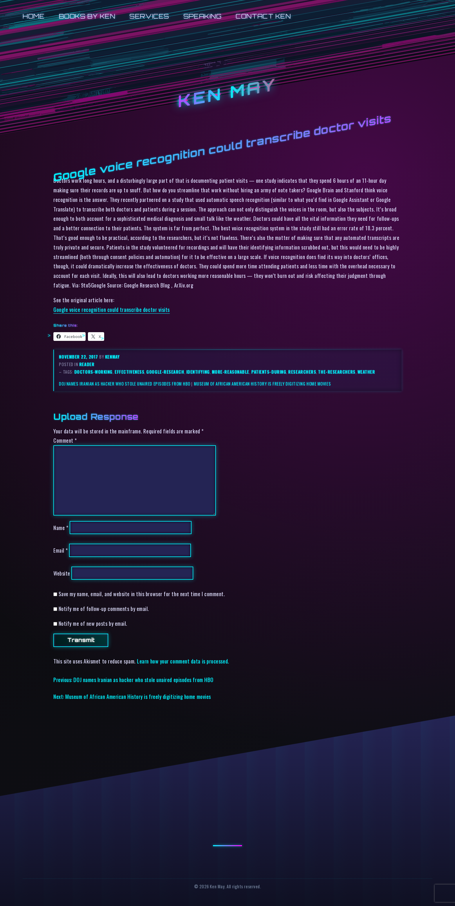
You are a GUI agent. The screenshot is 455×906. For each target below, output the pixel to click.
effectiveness (129, 372)
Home (33, 16)
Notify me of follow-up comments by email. (104, 608)
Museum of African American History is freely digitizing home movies (262, 384)
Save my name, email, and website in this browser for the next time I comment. (142, 594)
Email (60, 550)
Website (61, 573)
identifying (198, 372)
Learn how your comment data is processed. (183, 661)
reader (86, 364)
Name (60, 527)
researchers (302, 372)
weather (366, 372)
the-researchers (336, 372)
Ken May (227, 93)
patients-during (268, 372)
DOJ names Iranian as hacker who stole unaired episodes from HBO (124, 384)
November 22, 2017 (79, 357)
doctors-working (93, 372)
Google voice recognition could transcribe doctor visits (111, 309)
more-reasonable (230, 372)
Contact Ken (263, 16)
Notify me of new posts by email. (93, 623)
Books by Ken (87, 16)
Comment (65, 440)
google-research (165, 372)
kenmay (112, 357)
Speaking (202, 16)
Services (149, 16)
